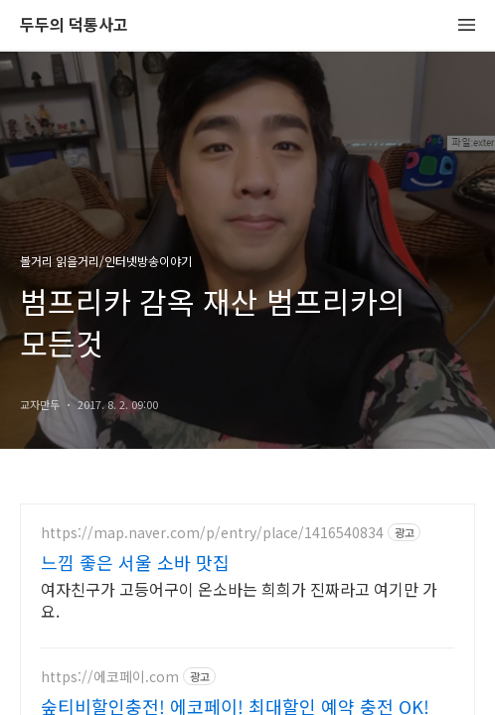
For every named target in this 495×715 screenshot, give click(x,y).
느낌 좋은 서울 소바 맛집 (135, 562)
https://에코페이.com (110, 676)
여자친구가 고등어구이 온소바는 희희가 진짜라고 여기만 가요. (239, 599)
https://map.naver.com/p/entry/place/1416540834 (212, 532)
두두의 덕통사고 (74, 25)
